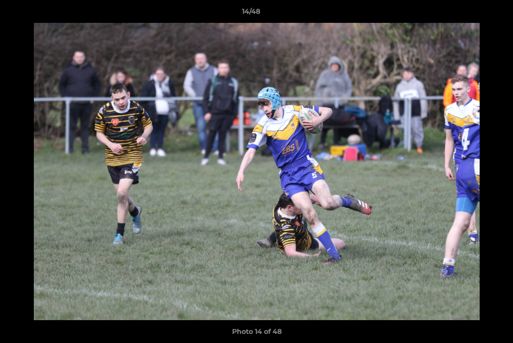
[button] (473, 14)
